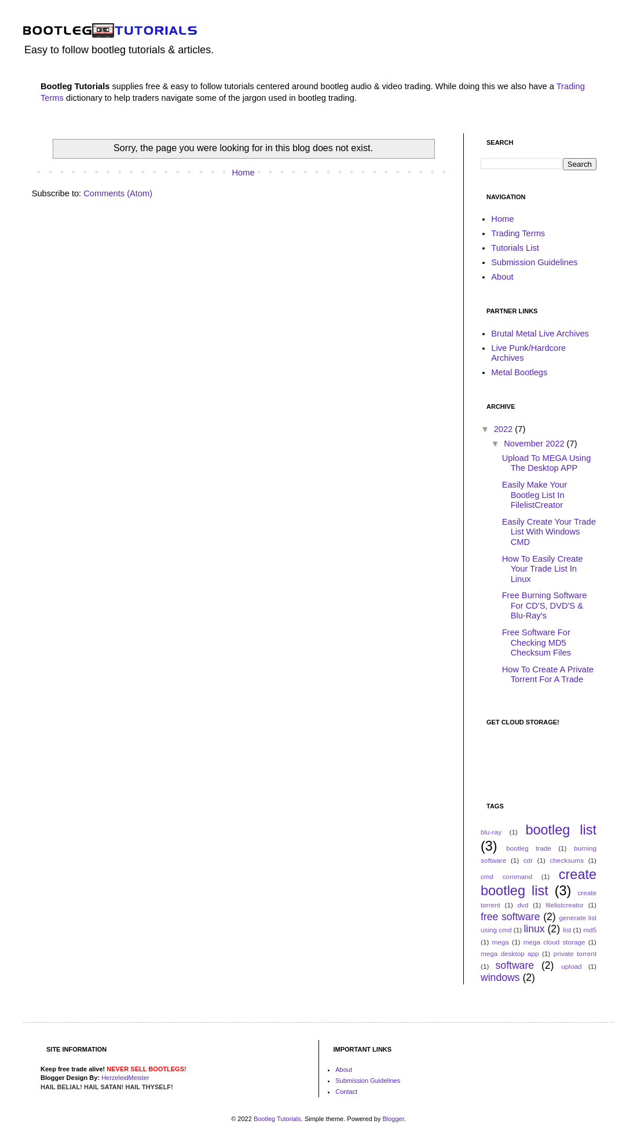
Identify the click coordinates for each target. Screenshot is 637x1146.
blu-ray (491, 832)
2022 (504, 429)
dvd (523, 905)
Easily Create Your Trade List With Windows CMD (549, 532)
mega (500, 942)
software (515, 965)
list (567, 929)
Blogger (393, 1118)
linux (533, 929)
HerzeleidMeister (125, 1077)
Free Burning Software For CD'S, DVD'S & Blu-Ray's (544, 605)
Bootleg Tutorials (277, 1118)
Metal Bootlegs (519, 372)
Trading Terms (518, 233)
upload (571, 966)
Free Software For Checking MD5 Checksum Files (536, 642)
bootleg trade (528, 848)
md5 (589, 929)
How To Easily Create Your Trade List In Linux (542, 569)
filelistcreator (565, 905)
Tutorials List (515, 247)
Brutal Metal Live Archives (540, 333)
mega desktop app (510, 953)
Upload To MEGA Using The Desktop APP (546, 463)
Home (243, 172)
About (502, 276)
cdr (528, 860)
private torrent (575, 953)
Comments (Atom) (117, 193)
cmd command (506, 876)
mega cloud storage (554, 942)
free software (510, 916)
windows (500, 977)
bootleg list (560, 829)
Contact (346, 1091)
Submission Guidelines (534, 262)
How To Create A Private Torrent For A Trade (548, 674)
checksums (567, 860)
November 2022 (535, 443)
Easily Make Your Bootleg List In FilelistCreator (534, 495)
